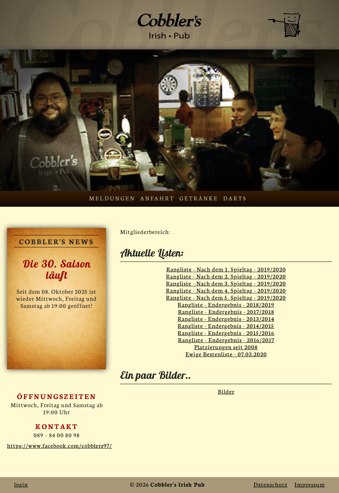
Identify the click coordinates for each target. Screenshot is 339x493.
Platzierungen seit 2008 (226, 346)
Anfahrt (157, 198)
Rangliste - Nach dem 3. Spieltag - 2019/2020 (226, 283)
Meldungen (112, 198)
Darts (235, 198)
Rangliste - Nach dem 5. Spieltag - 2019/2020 (226, 297)
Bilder (226, 391)
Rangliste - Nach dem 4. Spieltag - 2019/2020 (226, 290)
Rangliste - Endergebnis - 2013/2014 (226, 318)
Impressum (310, 484)
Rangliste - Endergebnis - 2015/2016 (226, 332)
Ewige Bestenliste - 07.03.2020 (226, 354)
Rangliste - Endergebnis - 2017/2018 (226, 311)
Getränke (198, 198)
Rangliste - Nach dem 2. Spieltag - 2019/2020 (226, 276)
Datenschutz (270, 484)
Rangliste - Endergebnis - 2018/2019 (226, 304)
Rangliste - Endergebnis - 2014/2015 (226, 325)
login (21, 484)
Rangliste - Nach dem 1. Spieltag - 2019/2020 (226, 269)
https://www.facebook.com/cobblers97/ (59, 445)
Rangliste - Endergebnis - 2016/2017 (226, 339)
